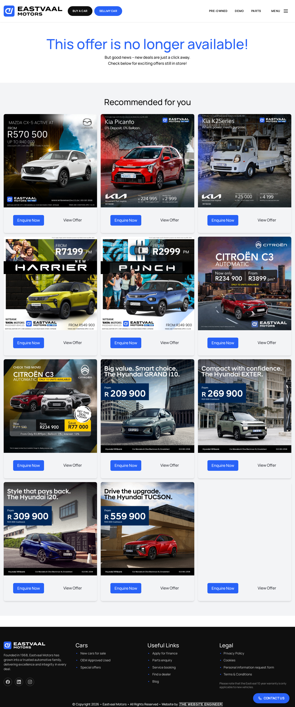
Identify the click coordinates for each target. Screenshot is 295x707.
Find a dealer (161, 673)
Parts (256, 11)
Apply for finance (164, 652)
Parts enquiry (162, 659)
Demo (239, 11)
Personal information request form (249, 666)
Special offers (90, 666)
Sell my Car (110, 11)
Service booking (164, 666)
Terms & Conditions (238, 673)
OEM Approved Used (95, 659)
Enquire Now (28, 220)
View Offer (72, 219)
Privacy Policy (234, 652)
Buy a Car (81, 11)
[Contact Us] (271, 698)
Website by (192, 703)
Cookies (229, 659)
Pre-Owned (218, 11)
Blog (155, 680)
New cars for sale (93, 652)
